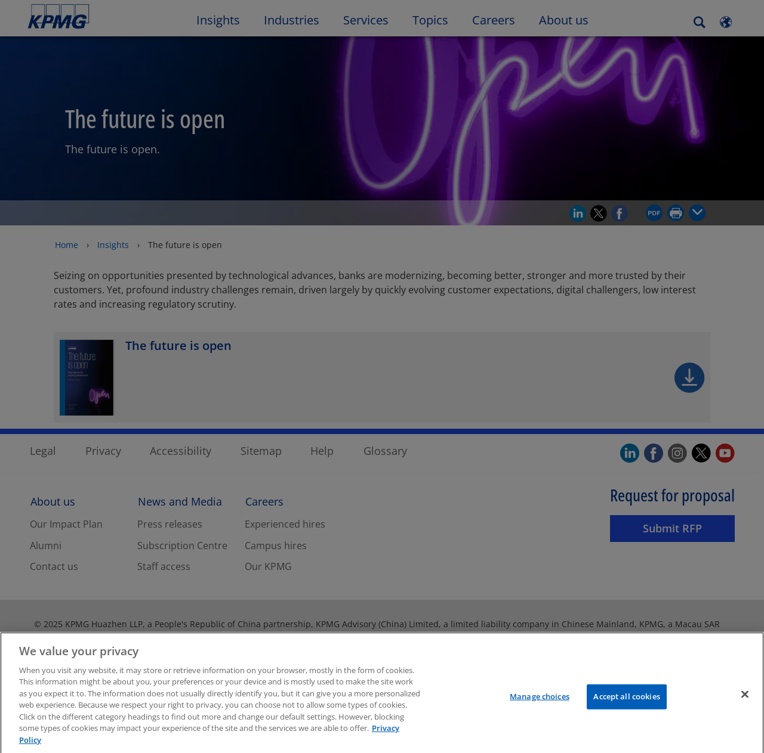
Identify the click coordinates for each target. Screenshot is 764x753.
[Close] (745, 704)
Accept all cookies (626, 706)
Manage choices (539, 706)
